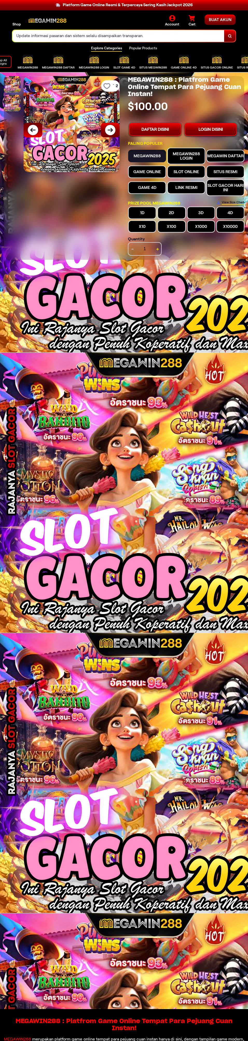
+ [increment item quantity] (157, 249)
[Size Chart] (230, 202)
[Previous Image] (33, 130)
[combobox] (118, 36)
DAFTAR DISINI (155, 129)
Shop (16, 24)
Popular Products (143, 48)
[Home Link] (47, 21)
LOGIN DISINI (210, 129)
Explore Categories (106, 48)
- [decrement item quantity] (132, 249)
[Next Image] (110, 130)
